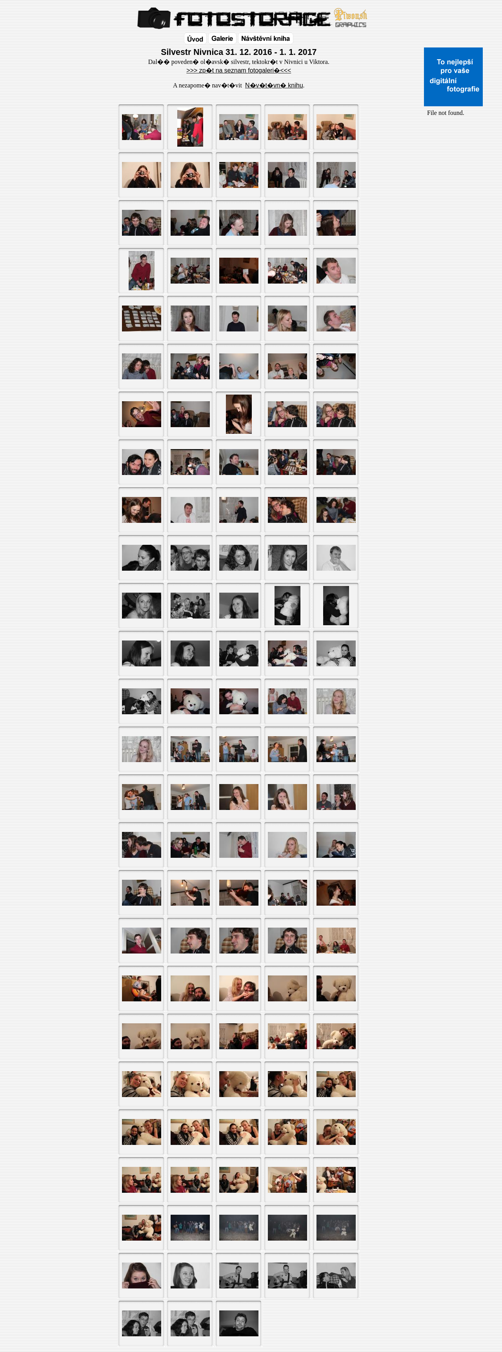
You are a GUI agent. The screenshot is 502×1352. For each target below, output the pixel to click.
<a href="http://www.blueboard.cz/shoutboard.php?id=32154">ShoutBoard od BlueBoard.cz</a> (453, 200)
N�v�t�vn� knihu (274, 85)
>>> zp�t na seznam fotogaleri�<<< (238, 70)
